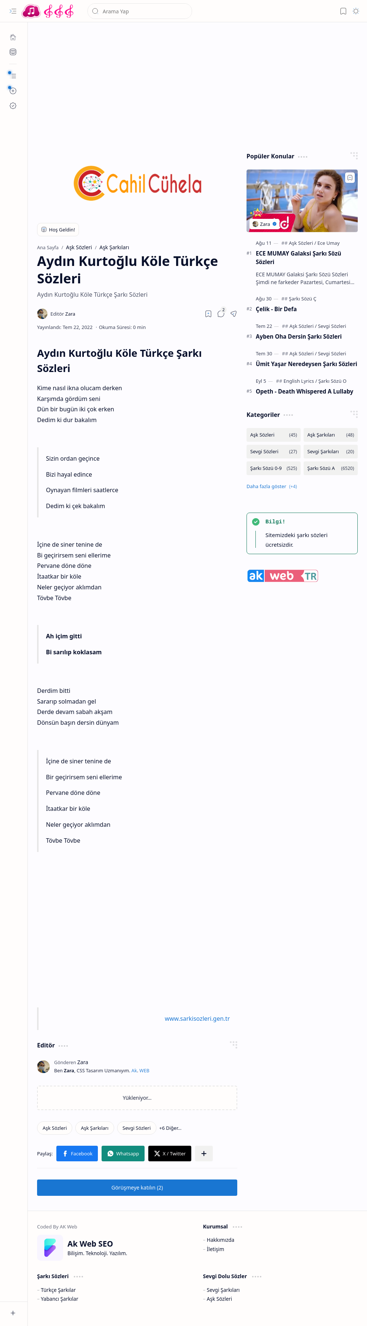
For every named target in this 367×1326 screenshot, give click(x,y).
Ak (134, 1070)
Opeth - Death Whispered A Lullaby (304, 391)
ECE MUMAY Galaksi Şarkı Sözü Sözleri (298, 258)
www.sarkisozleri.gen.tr (197, 1018)
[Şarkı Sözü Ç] (302, 298)
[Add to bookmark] (350, 177)
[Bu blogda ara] (140, 11)
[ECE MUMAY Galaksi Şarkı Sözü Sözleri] (302, 201)
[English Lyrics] (300, 381)
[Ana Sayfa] (13, 37)
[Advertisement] (197, 85)
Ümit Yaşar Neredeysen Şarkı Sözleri (306, 364)
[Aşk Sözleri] (54, 1128)
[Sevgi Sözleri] (136, 1128)
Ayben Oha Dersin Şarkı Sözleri (299, 336)
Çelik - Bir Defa (276, 309)
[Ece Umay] (328, 243)
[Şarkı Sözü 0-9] (274, 468)
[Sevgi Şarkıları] (331, 451)
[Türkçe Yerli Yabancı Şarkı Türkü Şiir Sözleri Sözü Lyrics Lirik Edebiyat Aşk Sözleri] (48, 11)
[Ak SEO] (13, 52)
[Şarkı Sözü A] (331, 468)
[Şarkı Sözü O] (332, 381)
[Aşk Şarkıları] (94, 1128)
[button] (13, 11)
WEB (144, 1070)
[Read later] (208, 313)
